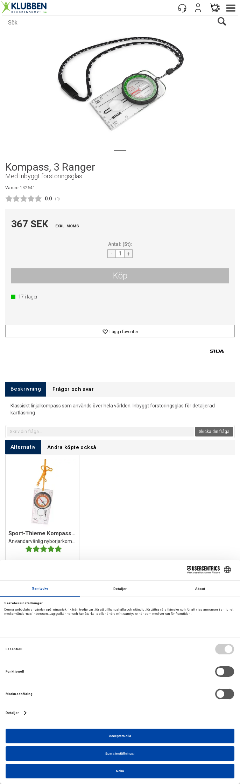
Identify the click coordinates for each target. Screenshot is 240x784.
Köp (120, 276)
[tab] (25, 389)
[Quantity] (120, 253)
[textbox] (100, 431)
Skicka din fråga (214, 431)
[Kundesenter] (182, 7)
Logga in (198, 8)
